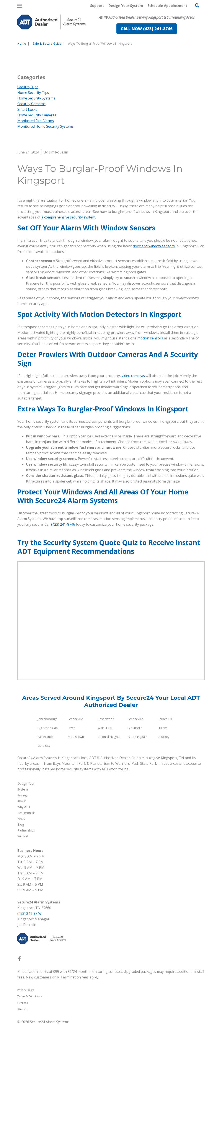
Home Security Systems (36, 198)
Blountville (135, 828)
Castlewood (106, 819)
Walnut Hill (105, 828)
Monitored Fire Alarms (35, 221)
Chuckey (163, 837)
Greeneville (75, 819)
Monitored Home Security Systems (45, 226)
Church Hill (165, 819)
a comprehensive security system (68, 317)
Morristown (76, 837)
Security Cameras (31, 204)
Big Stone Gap (48, 828)
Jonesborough (47, 819)
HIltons (163, 828)
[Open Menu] (19, 5)
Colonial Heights (109, 837)
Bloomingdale (137, 837)
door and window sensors (154, 346)
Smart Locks (27, 209)
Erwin (71, 828)
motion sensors (150, 438)
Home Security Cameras (36, 215)
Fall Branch (45, 837)
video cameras (133, 476)
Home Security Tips (33, 193)
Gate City (44, 846)
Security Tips (27, 187)
